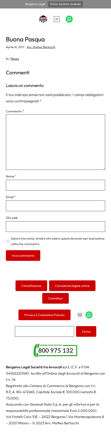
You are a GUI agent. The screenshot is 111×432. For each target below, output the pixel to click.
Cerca (86, 331)
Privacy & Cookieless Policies (44, 315)
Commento (15, 111)
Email (11, 197)
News (14, 58)
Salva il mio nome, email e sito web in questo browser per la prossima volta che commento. (57, 241)
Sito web (12, 218)
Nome (11, 176)
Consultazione (31, 286)
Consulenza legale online (72, 286)
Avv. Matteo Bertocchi (41, 47)
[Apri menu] (57, 19)
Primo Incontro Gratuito (65, 4)
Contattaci (55, 298)
